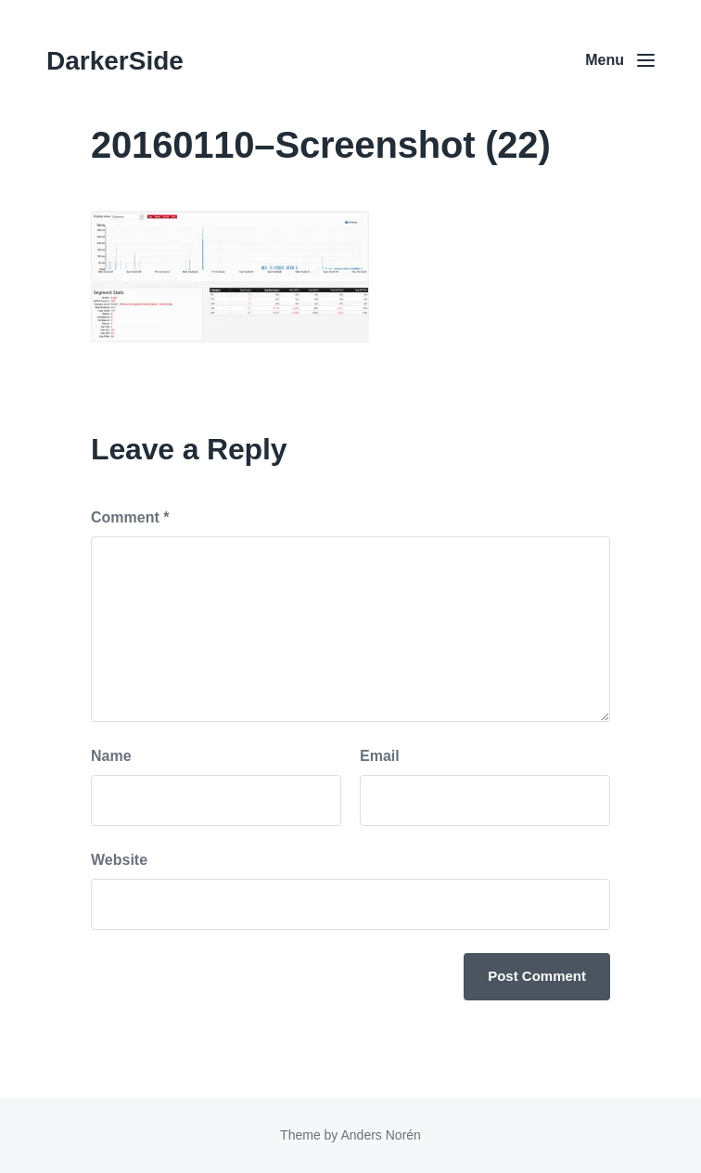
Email (380, 756)
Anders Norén (380, 1135)
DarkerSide (115, 60)
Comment (130, 517)
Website (119, 860)
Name (111, 756)
